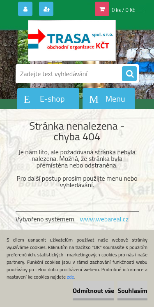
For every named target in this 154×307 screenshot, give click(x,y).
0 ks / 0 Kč (123, 10)
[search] (129, 74)
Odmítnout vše (94, 290)
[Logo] (72, 40)
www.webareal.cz (104, 219)
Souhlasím (132, 290)
